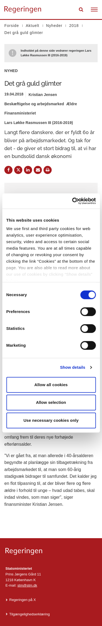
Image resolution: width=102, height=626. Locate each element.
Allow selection (51, 402)
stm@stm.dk (27, 585)
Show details (72, 367)
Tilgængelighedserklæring (29, 614)
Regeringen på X (22, 600)
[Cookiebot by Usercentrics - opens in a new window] (73, 200)
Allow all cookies (51, 384)
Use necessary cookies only (51, 420)
